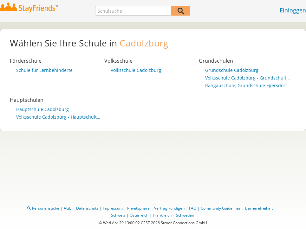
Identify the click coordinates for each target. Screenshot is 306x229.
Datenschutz (87, 208)
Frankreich (162, 215)
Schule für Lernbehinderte (44, 70)
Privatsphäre (138, 208)
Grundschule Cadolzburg (231, 70)
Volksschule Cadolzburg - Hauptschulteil (58, 117)
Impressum (113, 208)
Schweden (185, 215)
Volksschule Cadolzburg (136, 70)
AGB (68, 208)
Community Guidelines (221, 208)
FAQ (192, 208)
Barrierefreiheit (259, 208)
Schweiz (118, 215)
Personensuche (45, 208)
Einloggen (293, 10)
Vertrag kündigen (169, 208)
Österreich (139, 215)
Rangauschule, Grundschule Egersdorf (246, 85)
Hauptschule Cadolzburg (42, 109)
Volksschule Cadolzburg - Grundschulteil (247, 78)
